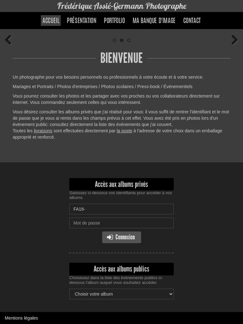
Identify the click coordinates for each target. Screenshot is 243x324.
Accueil (50, 21)
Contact (192, 21)
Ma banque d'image (154, 21)
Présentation (81, 21)
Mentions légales (21, 318)
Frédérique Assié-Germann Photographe (121, 6)
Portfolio (114, 21)
